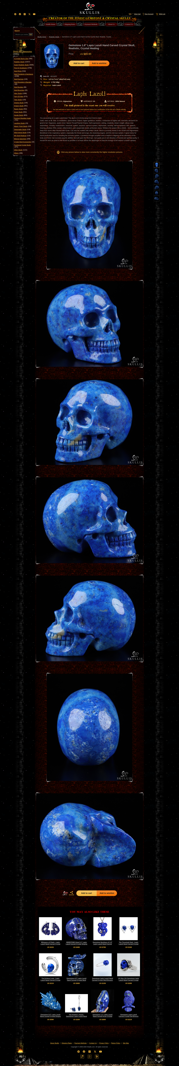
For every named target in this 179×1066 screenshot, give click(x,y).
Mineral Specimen (22, 139)
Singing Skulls (21, 103)
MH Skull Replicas (22, 136)
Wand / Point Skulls (22, 126)
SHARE (71, 893)
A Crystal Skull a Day (23, 59)
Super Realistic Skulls (24, 65)
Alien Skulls (20, 93)
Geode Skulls (20, 115)
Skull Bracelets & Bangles (23, 83)
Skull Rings (20, 71)
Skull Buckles (20, 87)
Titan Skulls (20, 100)
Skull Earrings (21, 79)
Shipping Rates (66, 1043)
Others (18, 153)
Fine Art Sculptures (23, 68)
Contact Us (93, 1043)
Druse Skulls (20, 112)
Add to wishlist (99, 63)
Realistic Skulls (22, 62)
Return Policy (115, 1043)
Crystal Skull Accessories (24, 142)
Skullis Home (41, 37)
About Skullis (54, 1043)
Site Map (126, 1043)
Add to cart (78, 63)
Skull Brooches (20, 90)
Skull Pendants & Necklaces (23, 75)
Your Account (148, 14)
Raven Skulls (20, 109)
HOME (65, 893)
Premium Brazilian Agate (22, 119)
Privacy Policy (104, 1043)
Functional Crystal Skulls (22, 146)
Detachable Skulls (22, 129)
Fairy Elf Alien (20, 96)
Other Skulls (20, 150)
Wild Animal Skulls (22, 133)
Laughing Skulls (21, 123)
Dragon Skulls (21, 106)
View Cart (134, 14)
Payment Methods (80, 1043)
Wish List (160, 14)
